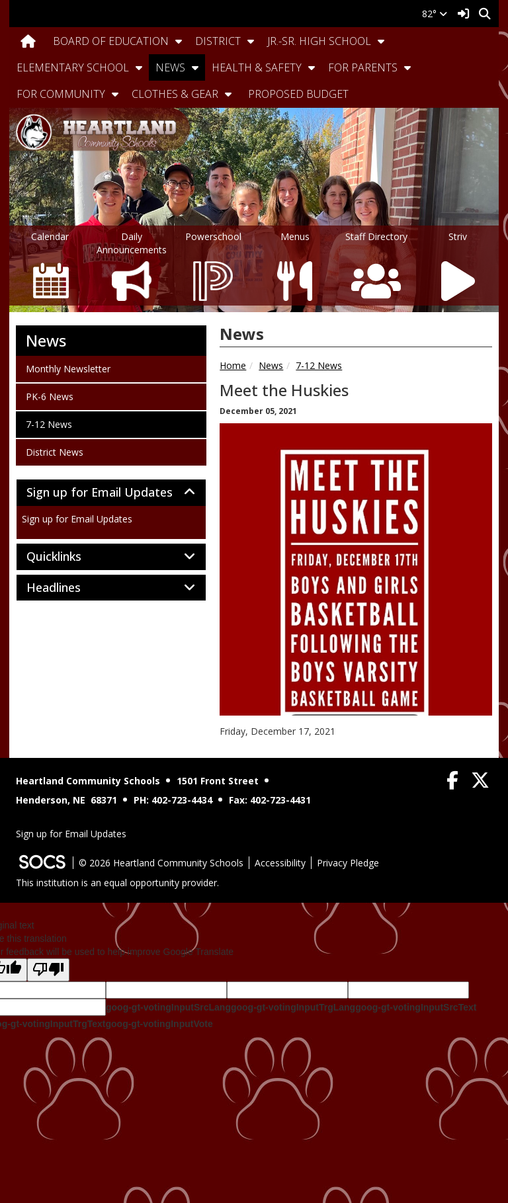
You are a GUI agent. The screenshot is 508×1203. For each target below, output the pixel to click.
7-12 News (319, 365)
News (170, 67)
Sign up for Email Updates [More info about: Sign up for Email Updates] (77, 519)
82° (434, 13)
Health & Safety (257, 67)
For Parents (363, 67)
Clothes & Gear (175, 94)
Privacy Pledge (348, 862)
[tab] (111, 492)
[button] (179, 41)
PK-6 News (49, 396)
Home (233, 365)
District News (54, 451)
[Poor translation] (48, 969)
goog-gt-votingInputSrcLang (168, 1007)
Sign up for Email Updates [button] (111, 492)
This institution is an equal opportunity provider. (117, 882)
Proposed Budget (298, 94)
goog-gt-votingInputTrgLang (293, 1007)
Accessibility (280, 862)
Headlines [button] (68, 588)
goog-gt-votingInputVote (158, 1023)
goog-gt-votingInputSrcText (415, 1007)
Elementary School (73, 67)
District (218, 41)
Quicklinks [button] (68, 556)
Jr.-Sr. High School (319, 41)
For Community (61, 94)
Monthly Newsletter (67, 368)
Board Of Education (111, 41)
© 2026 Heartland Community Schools (161, 862)
